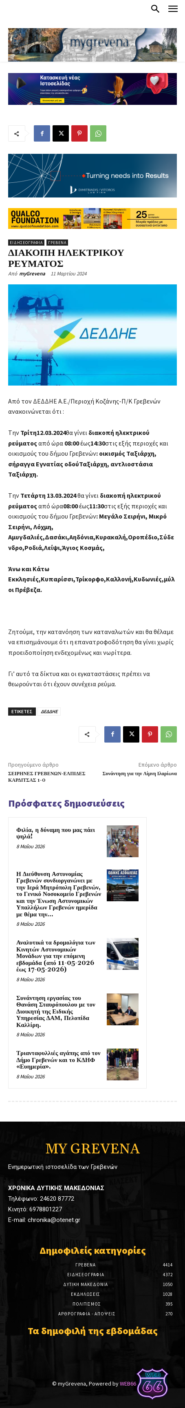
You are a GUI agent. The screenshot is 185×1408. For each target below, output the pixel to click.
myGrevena (32, 273)
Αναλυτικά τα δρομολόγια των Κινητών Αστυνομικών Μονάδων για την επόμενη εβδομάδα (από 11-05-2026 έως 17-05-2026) (55, 956)
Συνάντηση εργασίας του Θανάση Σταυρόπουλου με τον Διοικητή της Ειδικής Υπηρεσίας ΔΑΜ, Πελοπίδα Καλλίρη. (55, 1011)
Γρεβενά (57, 242)
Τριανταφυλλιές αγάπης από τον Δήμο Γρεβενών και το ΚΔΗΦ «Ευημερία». (58, 1060)
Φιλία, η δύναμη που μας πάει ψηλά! (55, 833)
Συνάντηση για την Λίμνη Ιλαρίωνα (140, 774)
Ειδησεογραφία (26, 242)
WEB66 (128, 1383)
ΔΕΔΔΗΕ (49, 711)
